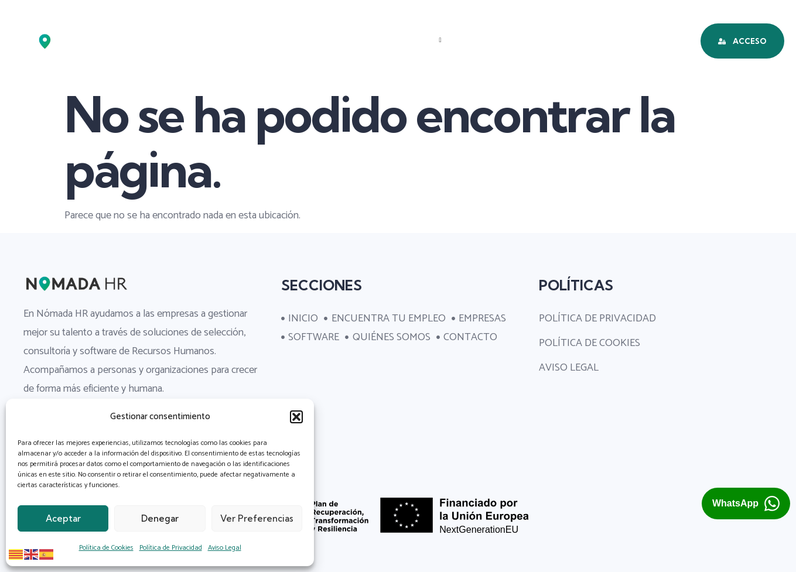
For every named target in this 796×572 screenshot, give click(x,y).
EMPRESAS (411, 40)
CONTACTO (406, 81)
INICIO (203, 40)
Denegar (160, 518)
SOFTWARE (491, 40)
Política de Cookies (106, 547)
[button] (296, 417)
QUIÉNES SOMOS (582, 40)
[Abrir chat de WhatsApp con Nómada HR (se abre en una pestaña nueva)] (746, 503)
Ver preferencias (256, 518)
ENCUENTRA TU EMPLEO (300, 40)
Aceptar (63, 518)
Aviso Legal (224, 547)
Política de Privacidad (170, 547)
